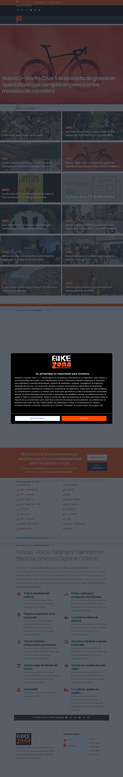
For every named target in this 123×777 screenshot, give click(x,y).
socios (39, 378)
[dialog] (61, 388)
